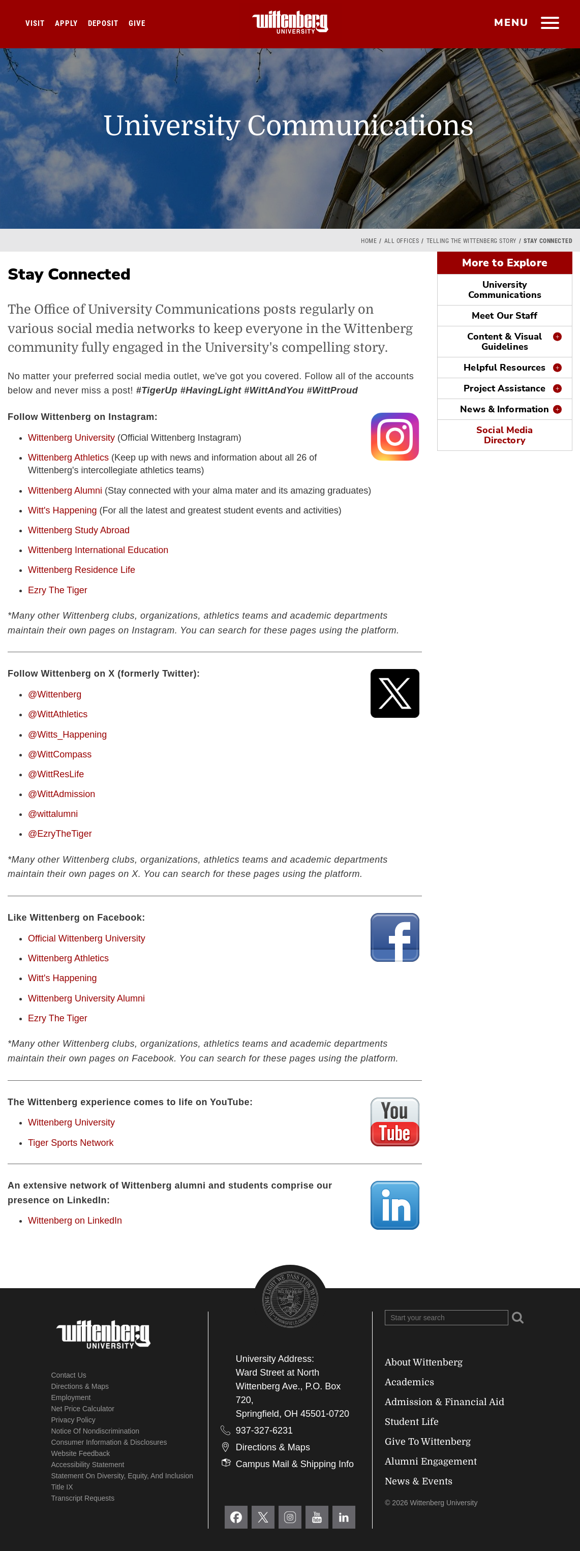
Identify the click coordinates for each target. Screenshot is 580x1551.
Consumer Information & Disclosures (109, 1442)
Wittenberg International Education (98, 550)
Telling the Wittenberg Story (471, 241)
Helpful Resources (504, 367)
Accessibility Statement (88, 1465)
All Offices (401, 241)
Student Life (412, 1422)
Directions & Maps (80, 1386)
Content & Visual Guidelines (504, 341)
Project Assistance (504, 388)
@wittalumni (53, 814)
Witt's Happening (62, 510)
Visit (35, 23)
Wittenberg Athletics (68, 457)
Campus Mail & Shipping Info (295, 1464)
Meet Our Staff (505, 316)
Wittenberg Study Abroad (79, 530)
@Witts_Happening (67, 734)
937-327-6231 (264, 1430)
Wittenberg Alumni (65, 490)
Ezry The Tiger (57, 590)
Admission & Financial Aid (444, 1402)
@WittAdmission (61, 794)
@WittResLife (56, 774)
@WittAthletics (57, 714)
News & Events (418, 1481)
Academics (409, 1382)
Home (369, 241)
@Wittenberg (54, 694)
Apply (66, 23)
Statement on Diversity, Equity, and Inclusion (122, 1476)
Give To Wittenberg (428, 1442)
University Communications (505, 290)
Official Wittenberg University (86, 938)
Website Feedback (80, 1453)
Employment (71, 1397)
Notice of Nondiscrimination (95, 1431)
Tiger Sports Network (70, 1143)
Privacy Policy (73, 1420)
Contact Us (68, 1375)
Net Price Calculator (83, 1409)
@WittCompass (59, 754)
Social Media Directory (504, 435)
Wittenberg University (71, 438)
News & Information (504, 409)
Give (137, 23)
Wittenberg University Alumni (86, 998)
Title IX (62, 1487)
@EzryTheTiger (60, 834)
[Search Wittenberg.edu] (446, 1317)
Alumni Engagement (431, 1461)
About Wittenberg (424, 1362)
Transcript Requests (83, 1498)
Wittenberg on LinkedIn (75, 1220)
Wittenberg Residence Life (81, 570)
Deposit (103, 23)
